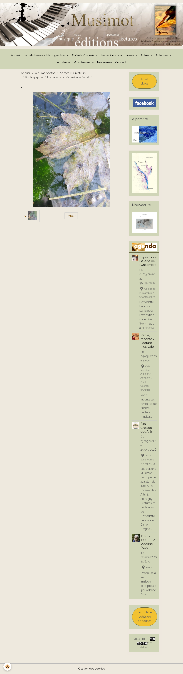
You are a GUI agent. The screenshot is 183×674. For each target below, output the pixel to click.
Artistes (62, 62)
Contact (120, 62)
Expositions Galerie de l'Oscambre (148, 261)
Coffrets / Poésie (83, 55)
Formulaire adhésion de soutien (145, 617)
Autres (145, 55)
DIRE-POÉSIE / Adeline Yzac (148, 542)
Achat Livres (144, 82)
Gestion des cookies (91, 669)
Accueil (16, 55)
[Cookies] (8, 667)
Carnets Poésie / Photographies (44, 55)
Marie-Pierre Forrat (77, 77)
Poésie (130, 55)
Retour (71, 216)
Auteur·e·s (162, 55)
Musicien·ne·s (82, 62)
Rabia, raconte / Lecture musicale (147, 341)
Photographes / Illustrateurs (43, 77)
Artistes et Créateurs (73, 73)
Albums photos (45, 73)
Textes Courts (110, 55)
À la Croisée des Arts (146, 428)
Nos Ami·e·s (104, 62)
